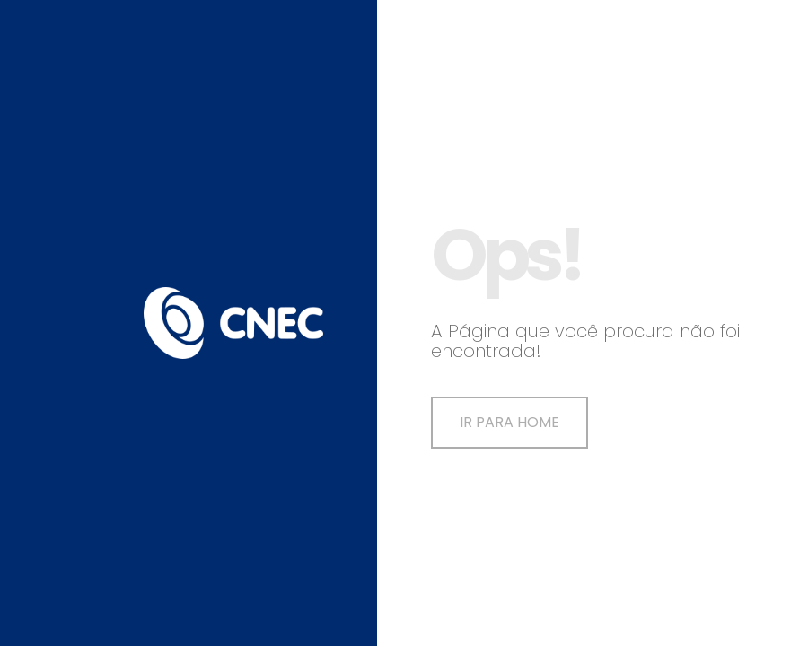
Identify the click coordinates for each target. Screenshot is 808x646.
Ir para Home (509, 422)
